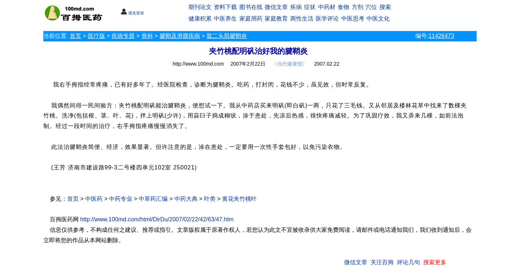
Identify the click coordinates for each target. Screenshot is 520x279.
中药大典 (186, 199)
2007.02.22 (326, 64)
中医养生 (225, 18)
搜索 (385, 7)
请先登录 (132, 13)
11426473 (441, 36)
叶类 (210, 199)
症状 (310, 7)
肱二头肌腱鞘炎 (227, 36)
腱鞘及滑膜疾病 (180, 36)
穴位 (371, 7)
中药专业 (120, 199)
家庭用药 (251, 18)
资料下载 (225, 7)
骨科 (147, 36)
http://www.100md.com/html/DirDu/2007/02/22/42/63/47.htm (156, 219)
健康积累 (200, 18)
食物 (343, 7)
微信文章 (276, 7)
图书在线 (251, 7)
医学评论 (327, 18)
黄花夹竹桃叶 (239, 199)
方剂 (357, 7)
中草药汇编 (153, 199)
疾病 (296, 7)
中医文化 (378, 18)
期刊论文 (200, 7)
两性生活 (301, 18)
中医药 (94, 199)
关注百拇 (382, 262)
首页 (75, 36)
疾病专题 (123, 36)
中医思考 (352, 18)
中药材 (326, 7)
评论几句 (408, 262)
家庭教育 (276, 18)
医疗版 (96, 36)
